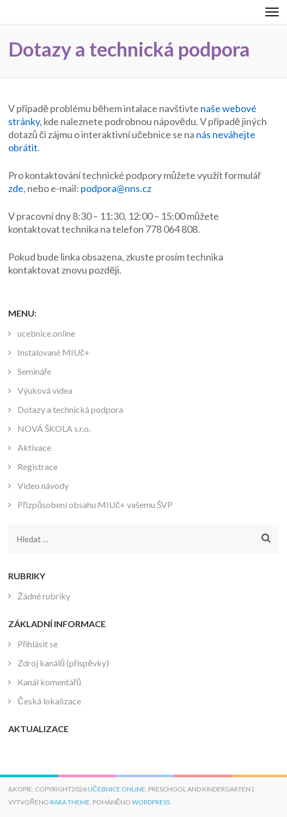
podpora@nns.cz (116, 188)
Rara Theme (70, 802)
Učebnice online (116, 789)
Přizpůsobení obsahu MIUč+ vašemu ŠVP (95, 504)
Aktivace (34, 447)
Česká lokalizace (49, 701)
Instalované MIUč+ (53, 352)
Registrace (37, 466)
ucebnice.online (46, 333)
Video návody (43, 485)
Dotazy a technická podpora (70, 409)
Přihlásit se (37, 644)
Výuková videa (44, 390)
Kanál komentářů (49, 682)
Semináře (34, 371)
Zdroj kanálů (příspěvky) (63, 663)
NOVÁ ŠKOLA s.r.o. (53, 428)
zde (15, 188)
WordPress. (152, 802)
